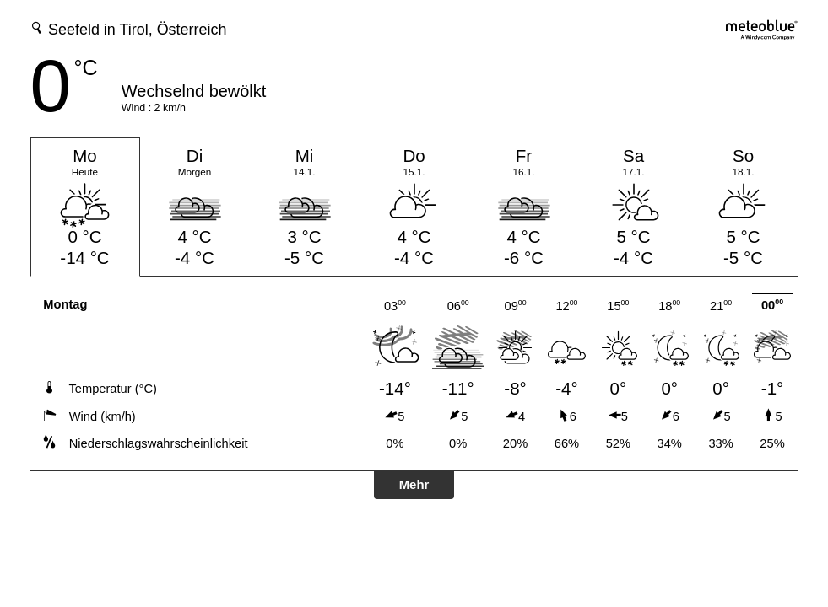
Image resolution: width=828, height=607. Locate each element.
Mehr (414, 484)
